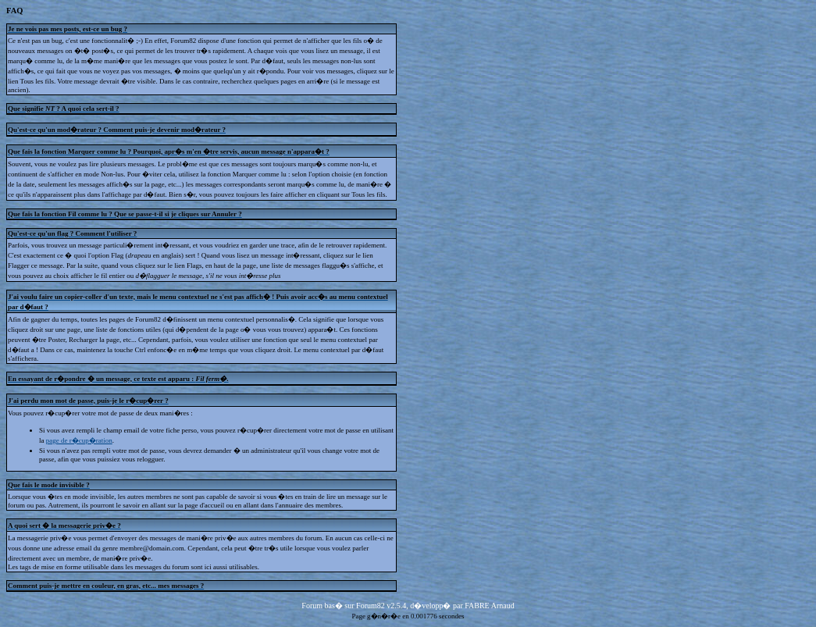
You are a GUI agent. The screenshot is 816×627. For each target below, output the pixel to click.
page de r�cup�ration (79, 440)
